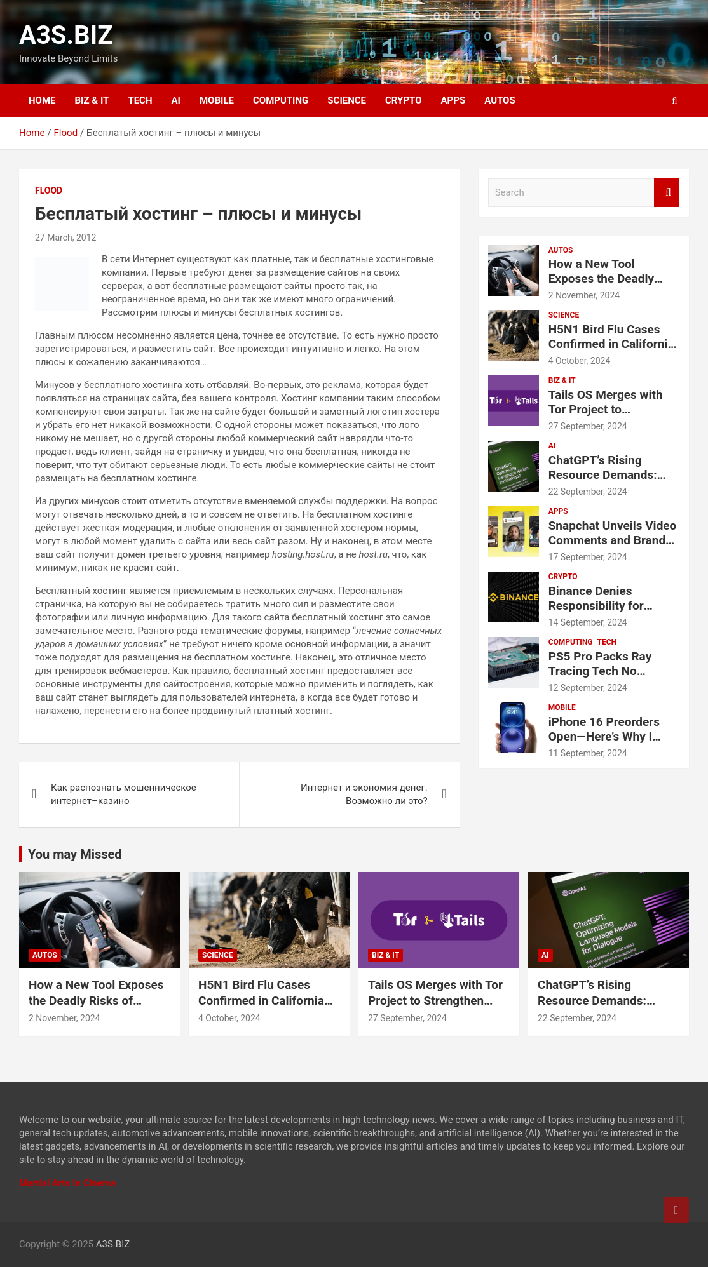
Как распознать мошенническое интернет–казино (123, 794)
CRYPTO (403, 100)
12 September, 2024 (587, 688)
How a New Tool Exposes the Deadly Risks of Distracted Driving (601, 285)
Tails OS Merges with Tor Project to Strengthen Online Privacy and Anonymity (610, 416)
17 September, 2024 (587, 557)
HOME (42, 100)
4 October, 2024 (579, 361)
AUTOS (499, 100)
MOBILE (217, 100)
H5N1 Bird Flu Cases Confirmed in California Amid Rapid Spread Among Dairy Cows (611, 351)
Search (666, 192)
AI (176, 100)
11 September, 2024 (587, 753)
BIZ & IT (92, 100)
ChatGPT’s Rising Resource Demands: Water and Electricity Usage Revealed (604, 482)
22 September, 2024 (587, 491)
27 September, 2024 (587, 426)
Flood (48, 190)
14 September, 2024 (587, 622)
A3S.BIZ (66, 35)
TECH (140, 100)
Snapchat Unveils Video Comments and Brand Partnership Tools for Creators (612, 547)
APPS (453, 100)
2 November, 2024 (584, 295)
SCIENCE (346, 100)
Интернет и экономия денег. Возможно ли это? (364, 794)
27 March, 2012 (65, 237)
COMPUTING (280, 100)
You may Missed (75, 854)
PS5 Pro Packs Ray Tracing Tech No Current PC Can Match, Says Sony (610, 678)
